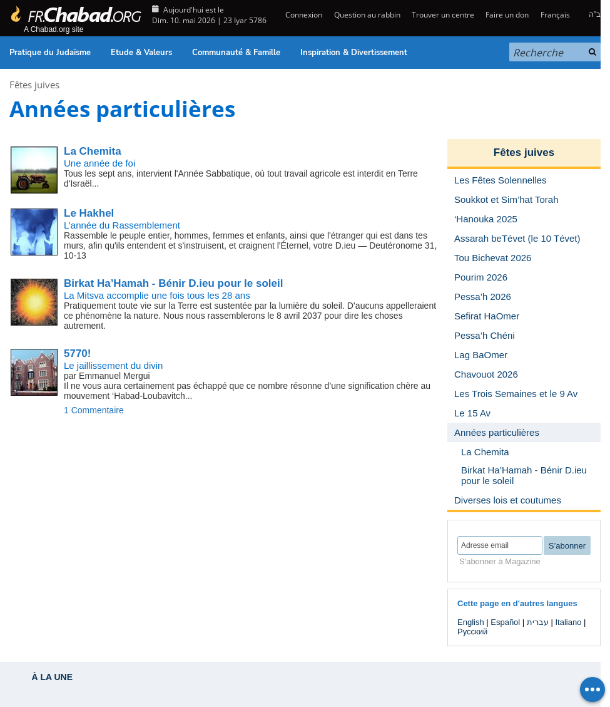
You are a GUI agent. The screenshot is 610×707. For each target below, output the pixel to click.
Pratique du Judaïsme (50, 52)
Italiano (568, 622)
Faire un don (507, 14)
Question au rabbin (367, 14)
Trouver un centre (443, 14)
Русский (472, 631)
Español (505, 622)
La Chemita (92, 151)
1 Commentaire (94, 410)
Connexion (302, 14)
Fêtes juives (34, 84)
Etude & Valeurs (141, 52)
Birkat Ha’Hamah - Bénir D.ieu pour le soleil (173, 283)
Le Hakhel (89, 213)
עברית (538, 622)
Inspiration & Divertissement (353, 52)
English (470, 622)
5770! (77, 353)
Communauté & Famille (236, 52)
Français (555, 14)
